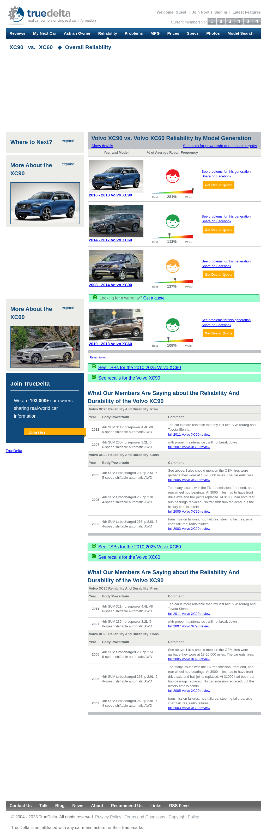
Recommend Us (127, 805)
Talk (43, 805)
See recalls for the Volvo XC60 (129, 557)
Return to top (98, 357)
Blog (60, 805)
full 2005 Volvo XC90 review (189, 480)
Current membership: (189, 22)
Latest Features (247, 12)
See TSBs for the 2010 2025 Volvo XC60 (139, 547)
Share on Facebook (216, 176)
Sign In (220, 12)
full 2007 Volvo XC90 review (189, 447)
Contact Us (20, 805)
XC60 (46, 47)
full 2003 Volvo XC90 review (189, 529)
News (77, 805)
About (97, 805)
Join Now (200, 12)
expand (68, 141)
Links (155, 805)
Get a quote (154, 298)
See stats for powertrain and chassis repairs (220, 146)
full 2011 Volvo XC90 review (189, 434)
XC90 (16, 47)
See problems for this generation (226, 171)
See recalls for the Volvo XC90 (129, 378)
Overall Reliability (88, 47)
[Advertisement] (134, 92)
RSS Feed (179, 805)
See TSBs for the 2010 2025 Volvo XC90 (139, 367)
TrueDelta (14, 451)
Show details (102, 146)
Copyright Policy (184, 817)
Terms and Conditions (145, 817)
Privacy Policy (108, 817)
